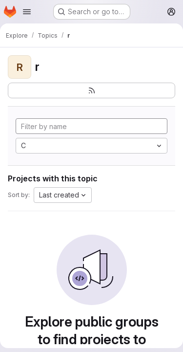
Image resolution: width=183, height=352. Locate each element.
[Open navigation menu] (27, 12)
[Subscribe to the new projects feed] (91, 90)
